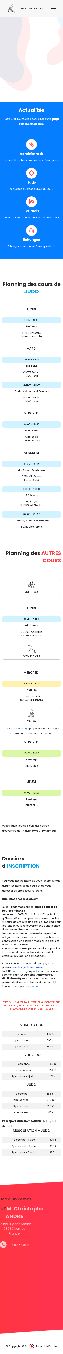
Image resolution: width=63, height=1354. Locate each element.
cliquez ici (32, 986)
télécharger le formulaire (27, 967)
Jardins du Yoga (19, 728)
